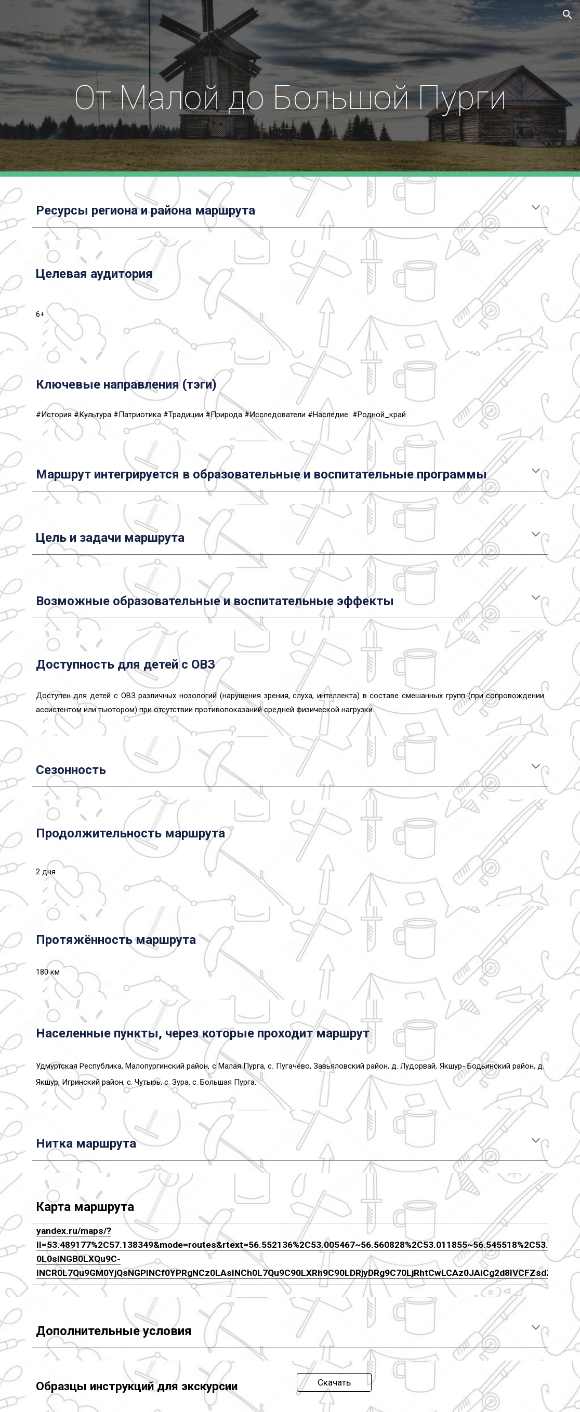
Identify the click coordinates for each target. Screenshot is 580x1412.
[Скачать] (334, 1382)
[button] (567, 14)
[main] (290, 88)
